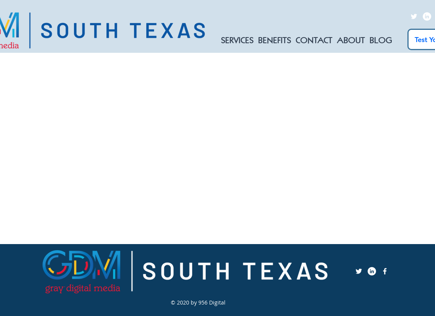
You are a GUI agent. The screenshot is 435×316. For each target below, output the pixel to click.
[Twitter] (414, 16)
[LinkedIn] (427, 16)
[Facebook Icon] (385, 271)
